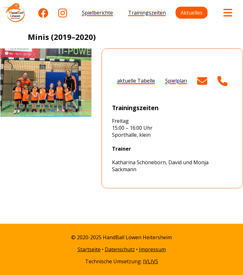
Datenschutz (120, 249)
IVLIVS (150, 261)
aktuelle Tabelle (136, 80)
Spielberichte (97, 12)
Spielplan (176, 80)
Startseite (89, 249)
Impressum (152, 249)
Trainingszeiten (147, 12)
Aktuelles (191, 12)
